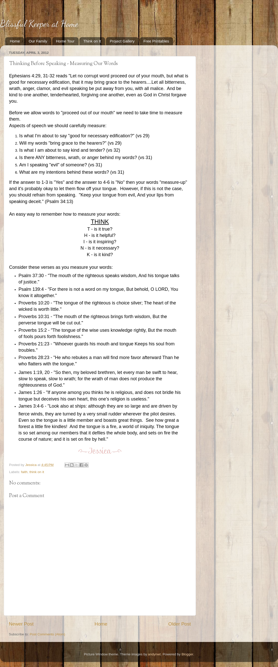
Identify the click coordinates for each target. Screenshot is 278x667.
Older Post (179, 624)
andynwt (154, 654)
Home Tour (65, 41)
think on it (36, 472)
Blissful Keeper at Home (39, 23)
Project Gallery (122, 41)
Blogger (187, 654)
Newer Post (21, 624)
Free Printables (156, 41)
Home (15, 41)
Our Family (38, 41)
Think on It (92, 41)
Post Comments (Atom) (47, 634)
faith (24, 472)
